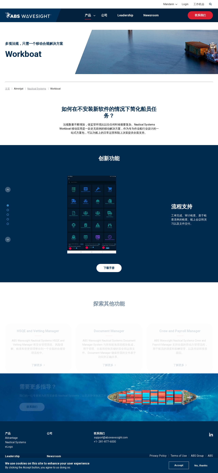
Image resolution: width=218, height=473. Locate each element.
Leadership (125, 15)
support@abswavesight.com (111, 437)
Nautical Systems (36, 88)
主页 (7, 88)
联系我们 (200, 15)
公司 (104, 15)
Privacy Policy (158, 455)
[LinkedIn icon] (211, 434)
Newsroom (151, 15)
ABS (210, 455)
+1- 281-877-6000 (105, 441)
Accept (178, 465)
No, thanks (200, 465)
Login (185, 4)
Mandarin (168, 4)
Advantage (11, 437)
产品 (88, 15)
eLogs (9, 446)
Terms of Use (179, 455)
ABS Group (197, 455)
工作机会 (198, 4)
